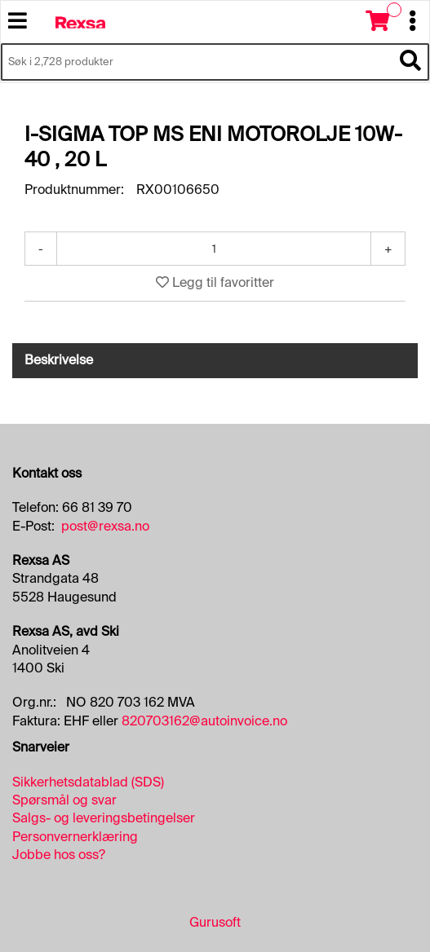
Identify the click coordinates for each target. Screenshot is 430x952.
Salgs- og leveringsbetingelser (103, 817)
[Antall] (213, 248)
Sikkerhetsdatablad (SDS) (88, 782)
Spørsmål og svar (64, 800)
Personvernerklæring (75, 836)
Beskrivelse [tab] (58, 359)
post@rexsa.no (105, 526)
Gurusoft (215, 922)
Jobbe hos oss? (58, 854)
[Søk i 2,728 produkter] (196, 62)
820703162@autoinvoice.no (204, 720)
